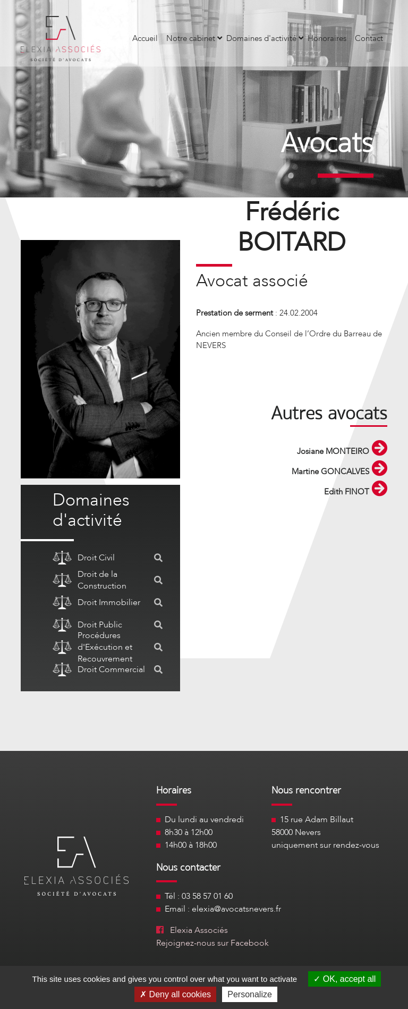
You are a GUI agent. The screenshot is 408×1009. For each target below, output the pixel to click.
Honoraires (327, 38)
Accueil (145, 38)
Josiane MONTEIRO (342, 451)
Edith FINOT (355, 491)
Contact (369, 38)
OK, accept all (344, 978)
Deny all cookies (175, 994)
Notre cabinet (194, 38)
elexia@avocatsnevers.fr (236, 909)
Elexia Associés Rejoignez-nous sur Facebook (212, 936)
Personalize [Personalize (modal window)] (249, 994)
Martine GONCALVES (339, 471)
